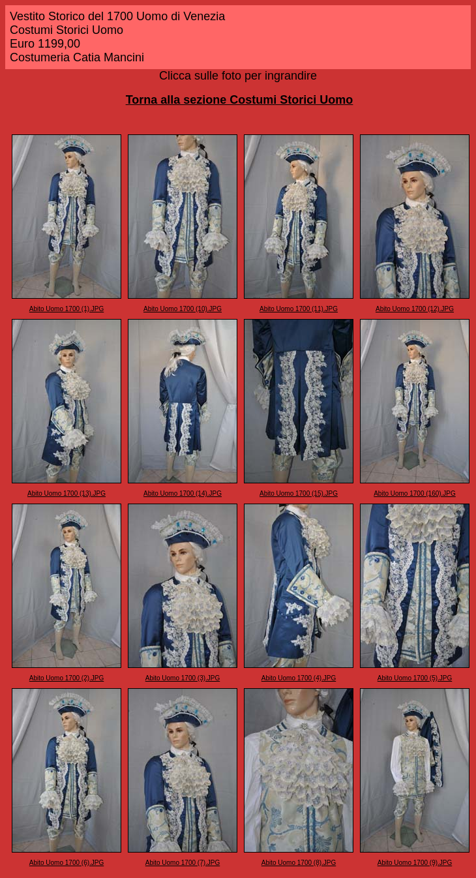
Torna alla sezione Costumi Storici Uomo (239, 99)
